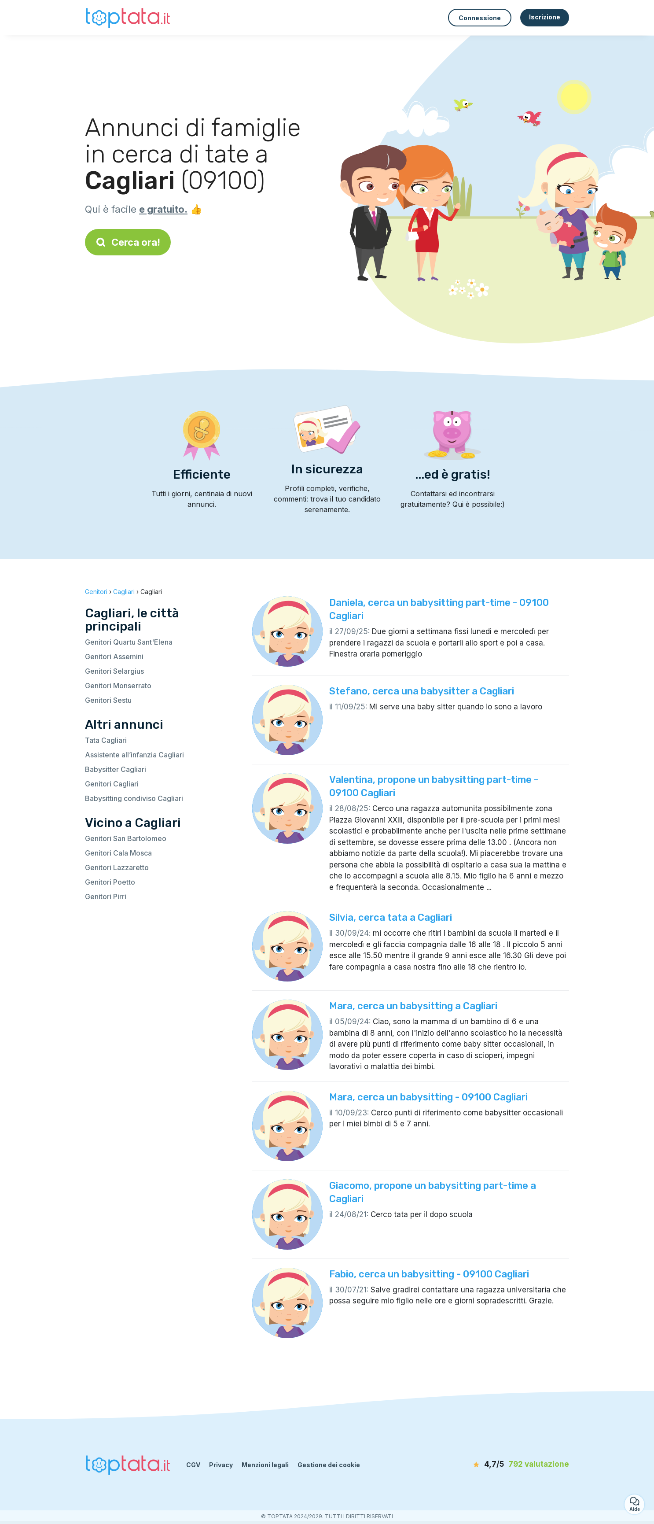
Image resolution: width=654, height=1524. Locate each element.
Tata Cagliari (106, 740)
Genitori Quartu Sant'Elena (129, 642)
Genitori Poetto (110, 882)
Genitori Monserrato (118, 685)
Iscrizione (544, 17)
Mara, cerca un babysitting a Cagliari (413, 1006)
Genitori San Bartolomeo (125, 838)
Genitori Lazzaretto (117, 867)
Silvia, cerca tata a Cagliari (390, 917)
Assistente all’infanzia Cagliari (134, 754)
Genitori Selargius (114, 671)
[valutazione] (518, 1464)
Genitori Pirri (105, 896)
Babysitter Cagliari (115, 769)
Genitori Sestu (108, 700)
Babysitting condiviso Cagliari (134, 798)
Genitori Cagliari (112, 783)
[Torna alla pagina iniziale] (129, 17)
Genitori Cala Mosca (118, 853)
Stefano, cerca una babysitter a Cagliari (421, 691)
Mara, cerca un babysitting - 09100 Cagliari (428, 1097)
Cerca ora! (128, 242)
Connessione (480, 18)
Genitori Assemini (114, 656)
